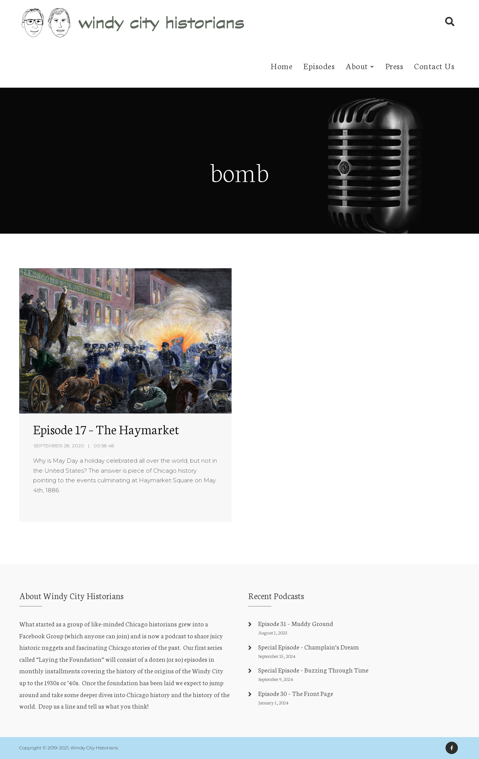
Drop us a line (56, 705)
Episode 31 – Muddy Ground (295, 623)
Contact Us (434, 65)
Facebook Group (41, 635)
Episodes (319, 65)
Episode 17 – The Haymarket (106, 429)
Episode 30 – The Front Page (295, 693)
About (356, 65)
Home (281, 65)
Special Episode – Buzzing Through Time (313, 669)
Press (395, 65)
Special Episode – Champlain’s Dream (308, 646)
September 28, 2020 (58, 445)
